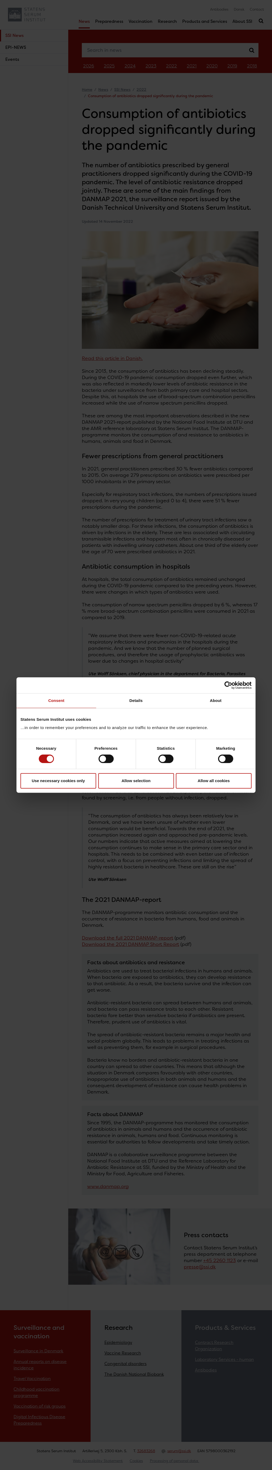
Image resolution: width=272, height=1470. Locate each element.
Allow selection (135, 780)
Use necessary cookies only (58, 780)
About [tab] (216, 700)
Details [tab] (136, 700)
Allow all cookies (214, 780)
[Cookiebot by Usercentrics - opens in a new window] (228, 685)
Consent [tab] (56, 700)
